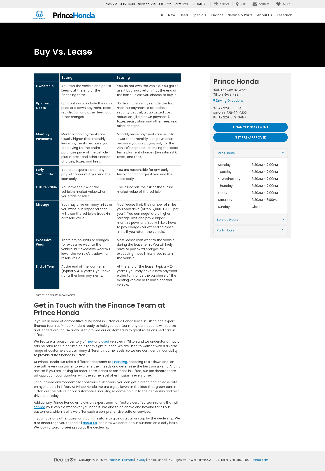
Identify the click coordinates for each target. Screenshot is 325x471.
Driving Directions (228, 100)
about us (90, 423)
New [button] (171, 15)
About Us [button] (264, 15)
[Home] (162, 15)
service (39, 407)
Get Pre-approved (251, 137)
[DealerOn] (65, 459)
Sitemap (128, 460)
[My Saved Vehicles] (283, 4)
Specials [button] (199, 15)
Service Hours (250, 219)
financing (119, 362)
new (90, 341)
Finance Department (250, 127)
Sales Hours (250, 153)
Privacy (141, 460)
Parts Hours (250, 230)
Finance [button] (217, 15)
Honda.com (260, 460)
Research (284, 15)
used (105, 341)
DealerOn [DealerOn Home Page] (114, 460)
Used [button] (184, 15)
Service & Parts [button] (240, 15)
